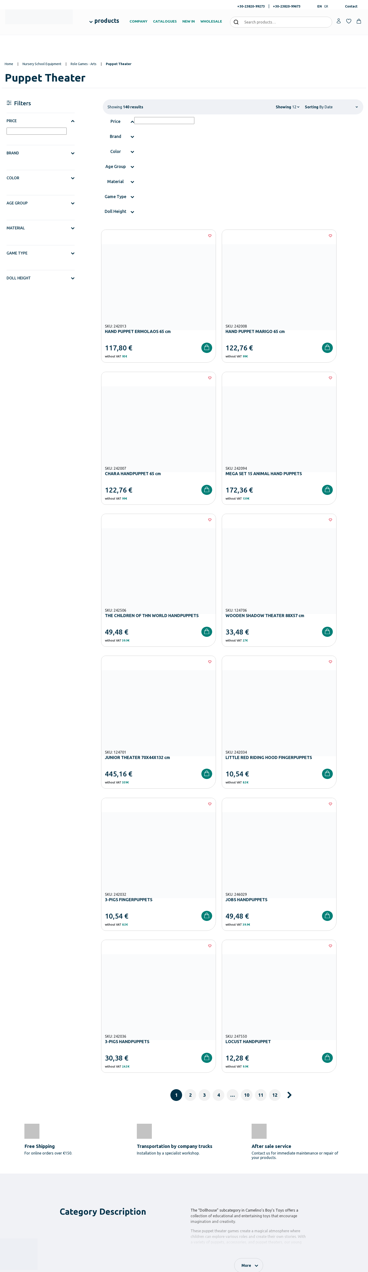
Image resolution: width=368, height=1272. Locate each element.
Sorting (311, 107)
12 (274, 782)
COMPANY (138, 21)
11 (260, 782)
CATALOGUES (165, 21)
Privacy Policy (316, 1077)
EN (319, 6)
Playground (134, 1181)
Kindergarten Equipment (143, 1158)
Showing (283, 107)
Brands (192, 1173)
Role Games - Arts (83, 64)
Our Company (197, 1151)
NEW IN (188, 21)
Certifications (197, 1158)
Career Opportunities (202, 1181)
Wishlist (315, 1158)
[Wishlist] (178, 235)
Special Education (139, 1196)
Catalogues (195, 1166)
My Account (318, 1151)
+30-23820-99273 (251, 6)
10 (246, 782)
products (106, 20)
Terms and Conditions (269, 1077)
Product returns (259, 1173)
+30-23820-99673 (286, 6)
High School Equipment (143, 1173)
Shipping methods (261, 1166)
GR (326, 6)
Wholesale (195, 1188)
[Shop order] (338, 107)
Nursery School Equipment (42, 64)
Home (9, 64)
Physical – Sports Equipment (146, 1188)
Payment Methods (261, 1158)
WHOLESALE (211, 21)
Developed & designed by (184, 1266)
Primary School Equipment (145, 1166)
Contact (351, 6)
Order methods (259, 1151)
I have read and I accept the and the (263, 1077)
